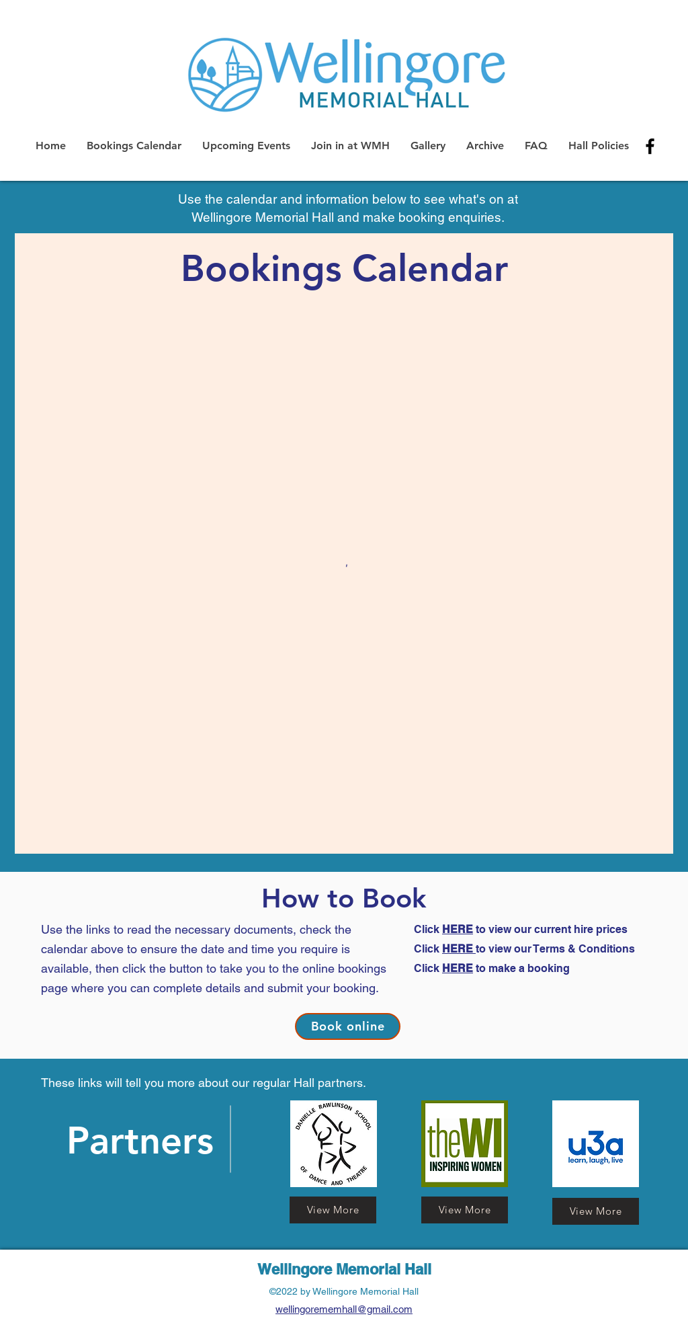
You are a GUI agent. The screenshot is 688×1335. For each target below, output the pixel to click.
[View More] (595, 1211)
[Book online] (347, 1026)
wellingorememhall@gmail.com (344, 1309)
